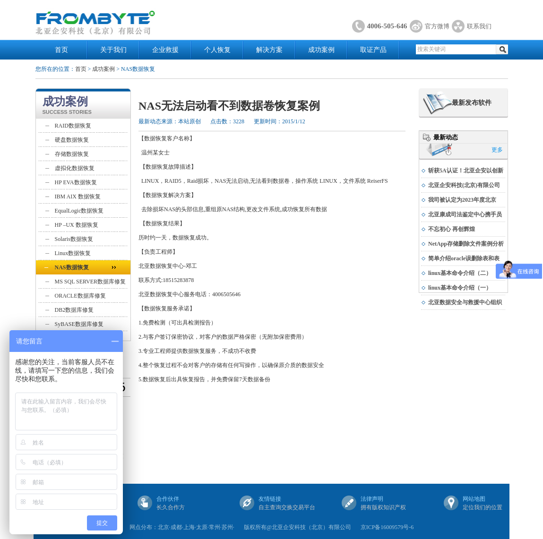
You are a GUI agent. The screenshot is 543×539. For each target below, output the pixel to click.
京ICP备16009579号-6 (387, 527)
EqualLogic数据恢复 (79, 210)
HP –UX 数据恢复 (76, 225)
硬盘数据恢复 (72, 140)
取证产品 (373, 49)
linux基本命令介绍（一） (459, 287)
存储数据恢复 (72, 154)
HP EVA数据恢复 (76, 182)
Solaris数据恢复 (74, 239)
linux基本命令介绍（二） (459, 273)
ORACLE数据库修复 (80, 295)
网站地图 (474, 499)
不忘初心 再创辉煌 (451, 229)
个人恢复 (217, 49)
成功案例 (321, 49)
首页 (61, 49)
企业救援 (165, 49)
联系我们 (479, 26)
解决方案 (269, 49)
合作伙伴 (167, 499)
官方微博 (437, 26)
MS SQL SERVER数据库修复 (90, 281)
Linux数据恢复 (73, 253)
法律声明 (372, 499)
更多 (497, 149)
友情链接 (270, 499)
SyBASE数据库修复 (79, 324)
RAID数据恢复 (73, 125)
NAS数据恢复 (72, 267)
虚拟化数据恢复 (75, 168)
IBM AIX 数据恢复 (78, 196)
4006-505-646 (387, 26)
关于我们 (113, 49)
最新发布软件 (471, 102)
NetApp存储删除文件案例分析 (466, 243)
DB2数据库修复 (74, 310)
